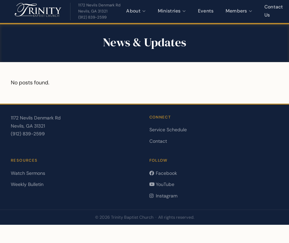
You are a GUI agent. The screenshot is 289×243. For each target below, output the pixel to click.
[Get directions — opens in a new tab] (99, 8)
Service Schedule (168, 130)
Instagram (163, 196)
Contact (158, 141)
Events (206, 11)
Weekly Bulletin (27, 184)
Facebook (163, 173)
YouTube (161, 184)
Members (239, 11)
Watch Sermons (28, 173)
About (136, 11)
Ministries (172, 11)
